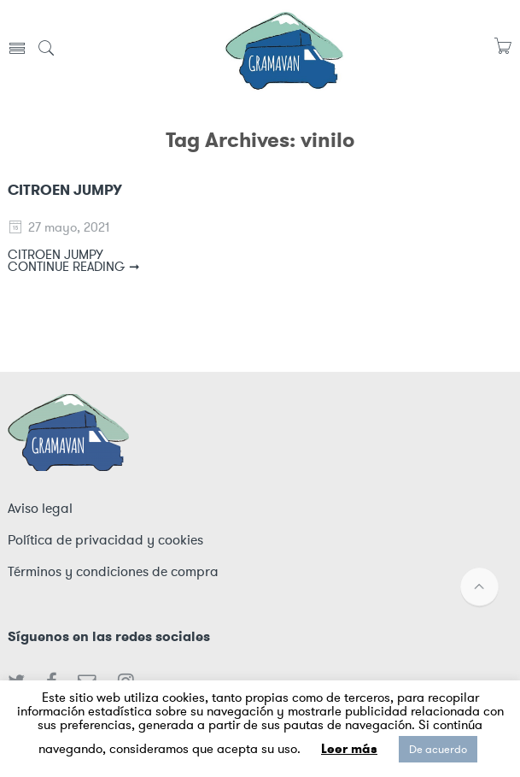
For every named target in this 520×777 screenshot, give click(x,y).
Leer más (349, 748)
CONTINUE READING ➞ (74, 266)
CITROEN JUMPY (65, 190)
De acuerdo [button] (438, 749)
